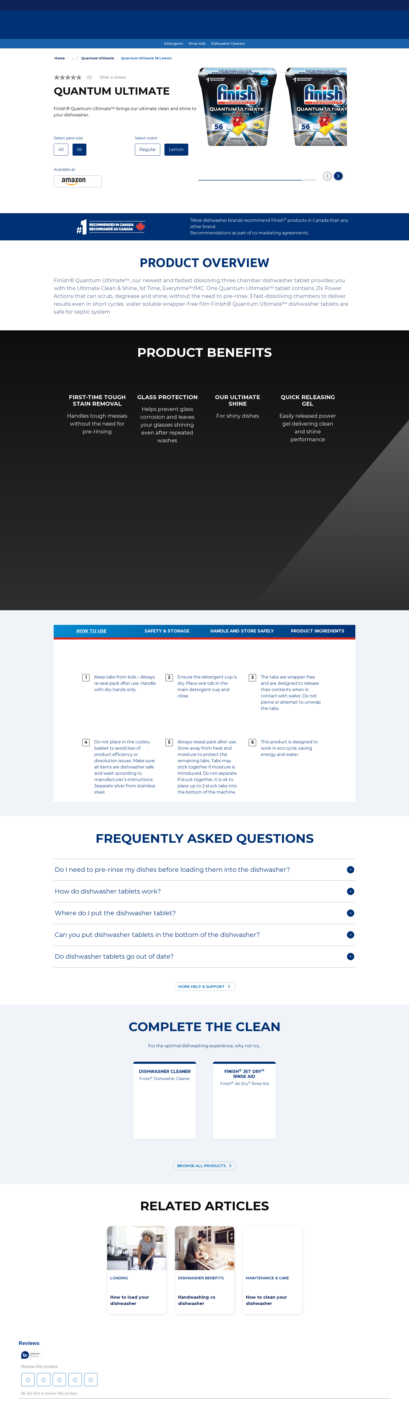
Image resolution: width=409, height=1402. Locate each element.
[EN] (331, 25)
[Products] (153, 25)
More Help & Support (201, 986)
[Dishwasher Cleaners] (228, 43)
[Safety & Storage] (166, 632)
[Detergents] (173, 43)
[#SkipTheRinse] (245, 25)
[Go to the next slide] (338, 176)
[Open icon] (350, 25)
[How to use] (91, 632)
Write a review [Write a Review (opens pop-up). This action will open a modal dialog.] (113, 77)
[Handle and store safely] (242, 632)
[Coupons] (272, 25)
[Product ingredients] (317, 632)
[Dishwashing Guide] (186, 25)
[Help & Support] (301, 25)
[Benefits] (218, 25)
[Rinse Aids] (197, 43)
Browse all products (201, 1165)
